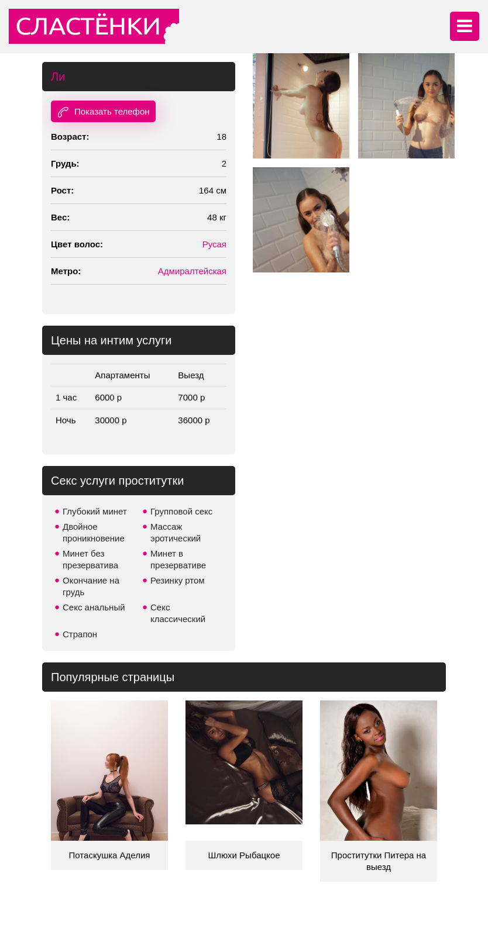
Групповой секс (181, 511)
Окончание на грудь (91, 586)
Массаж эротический (175, 532)
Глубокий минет (95, 511)
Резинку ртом (177, 580)
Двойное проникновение (94, 532)
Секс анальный (94, 607)
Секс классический (177, 613)
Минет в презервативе (178, 559)
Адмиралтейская (192, 271)
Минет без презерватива (90, 559)
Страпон (80, 634)
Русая (214, 244)
